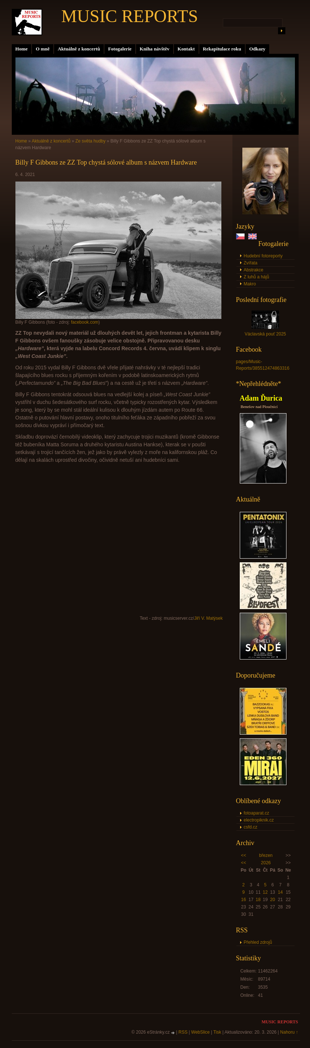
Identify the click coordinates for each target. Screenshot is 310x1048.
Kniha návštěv (155, 49)
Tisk (217, 1032)
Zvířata (250, 262)
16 (243, 899)
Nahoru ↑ (289, 1032)
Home (21, 49)
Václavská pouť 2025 (265, 334)
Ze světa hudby (90, 141)
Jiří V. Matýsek (208, 618)
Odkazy (257, 49)
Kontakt (186, 49)
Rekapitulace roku (222, 49)
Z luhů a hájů (256, 276)
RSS (183, 1032)
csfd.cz (250, 827)
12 (265, 892)
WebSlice (200, 1032)
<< (243, 855)
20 (272, 899)
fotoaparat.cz (256, 813)
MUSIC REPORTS (129, 16)
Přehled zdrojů (258, 942)
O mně (43, 49)
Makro (250, 283)
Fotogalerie (120, 49)
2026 (266, 862)
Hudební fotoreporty (263, 256)
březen (266, 855)
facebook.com (85, 322)
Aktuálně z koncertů (79, 49)
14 (280, 892)
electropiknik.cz (259, 820)
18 (258, 899)
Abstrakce (253, 269)
